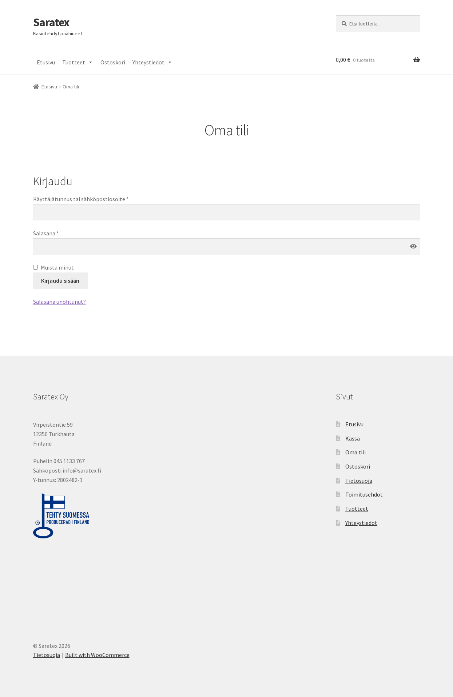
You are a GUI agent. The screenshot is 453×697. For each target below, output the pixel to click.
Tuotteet (77, 62)
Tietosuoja (358, 480)
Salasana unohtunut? (59, 301)
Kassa (352, 438)
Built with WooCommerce (97, 654)
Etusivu (46, 62)
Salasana (46, 233)
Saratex (51, 22)
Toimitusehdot (364, 494)
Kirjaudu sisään (60, 280)
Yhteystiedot (152, 62)
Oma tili (355, 452)
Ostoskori (112, 62)
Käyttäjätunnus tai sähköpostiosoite (81, 199)
